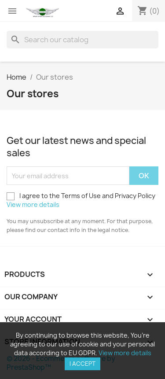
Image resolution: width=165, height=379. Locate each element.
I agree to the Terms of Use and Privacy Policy (81, 200)
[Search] (82, 39)
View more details (33, 204)
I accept (82, 364)
